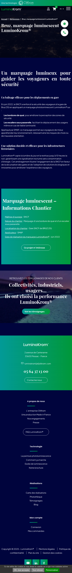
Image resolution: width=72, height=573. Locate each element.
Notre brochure (36, 467)
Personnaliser (52, 570)
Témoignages (36, 500)
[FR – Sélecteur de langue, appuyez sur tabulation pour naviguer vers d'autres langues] (62, 9)
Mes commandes (36, 531)
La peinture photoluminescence (36, 456)
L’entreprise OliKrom (36, 410)
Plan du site (33, 553)
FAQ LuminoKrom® (34, 432)
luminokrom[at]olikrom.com (37, 363)
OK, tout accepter (22, 570)
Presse (36, 422)
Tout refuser (37, 570)
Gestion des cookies (52, 553)
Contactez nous (34, 380)
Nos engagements (36, 418)
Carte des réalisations (36, 492)
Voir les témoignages (34, 311)
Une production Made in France (36, 414)
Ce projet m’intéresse (34, 247)
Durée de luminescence (36, 463)
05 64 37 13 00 (36, 371)
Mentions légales (47, 549)
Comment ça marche (36, 460)
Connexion (36, 527)
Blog (36, 504)
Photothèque (36, 496)
